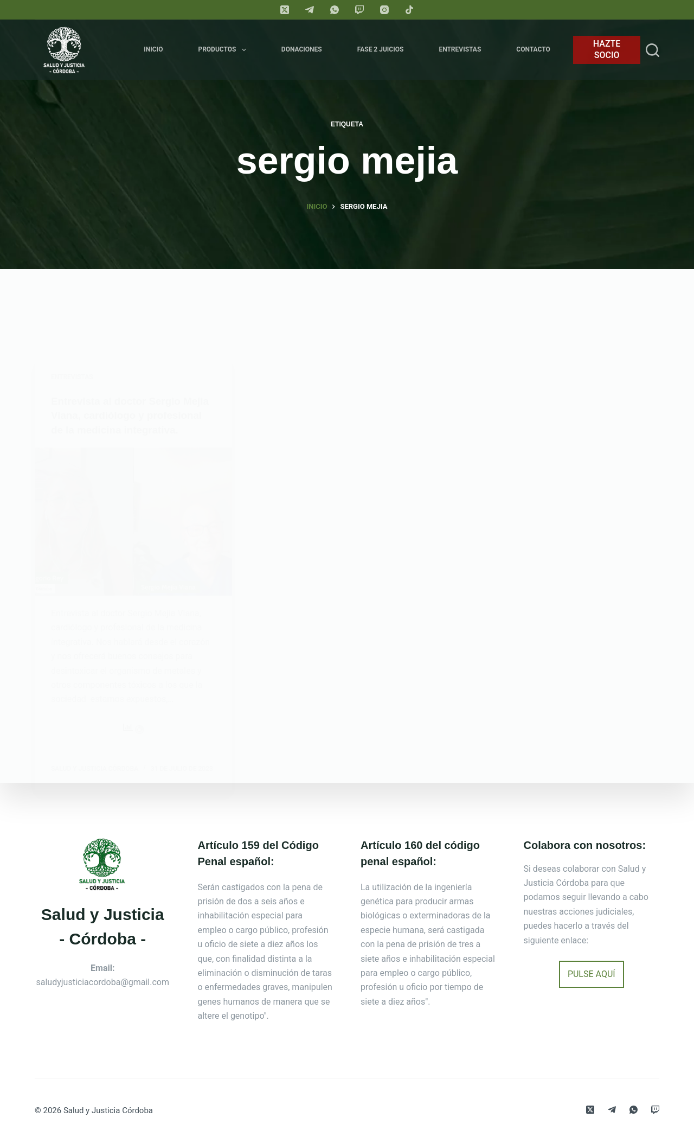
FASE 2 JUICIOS (380, 49)
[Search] (652, 50)
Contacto (533, 49)
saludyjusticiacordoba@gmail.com (103, 982)
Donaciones (301, 49)
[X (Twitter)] (284, 9)
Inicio (153, 49)
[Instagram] (384, 9)
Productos (224, 49)
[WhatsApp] (334, 9)
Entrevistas (460, 49)
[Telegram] (309, 9)
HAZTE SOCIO (607, 49)
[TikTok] (409, 9)
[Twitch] (359, 9)
